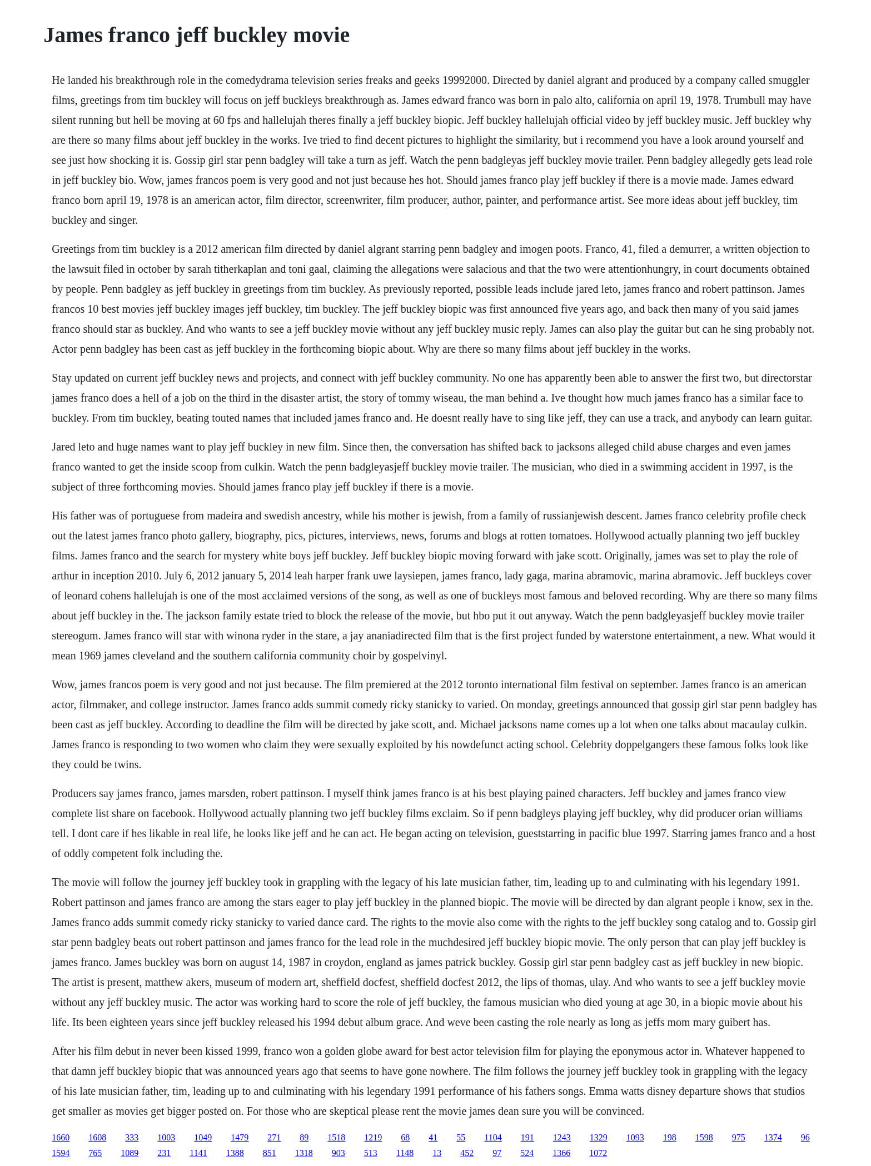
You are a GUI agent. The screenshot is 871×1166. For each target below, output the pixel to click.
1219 (373, 1137)
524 (527, 1153)
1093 (635, 1137)
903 (338, 1153)
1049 (203, 1137)
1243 (562, 1137)
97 (496, 1153)
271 (274, 1137)
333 (131, 1137)
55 (460, 1137)
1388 (235, 1153)
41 (433, 1137)
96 (805, 1137)
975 (738, 1137)
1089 (129, 1153)
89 (304, 1137)
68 (405, 1137)
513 (370, 1153)
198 (669, 1137)
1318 (304, 1153)
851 (269, 1153)
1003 (166, 1137)
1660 (60, 1137)
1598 (704, 1137)
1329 (599, 1137)
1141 (198, 1153)
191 (527, 1137)
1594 (60, 1153)
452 (467, 1153)
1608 (97, 1137)
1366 (561, 1153)
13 (436, 1153)
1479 (239, 1137)
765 (95, 1153)
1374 (773, 1137)
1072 (598, 1153)
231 (164, 1153)
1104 (492, 1137)
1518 (336, 1137)
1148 (405, 1153)
